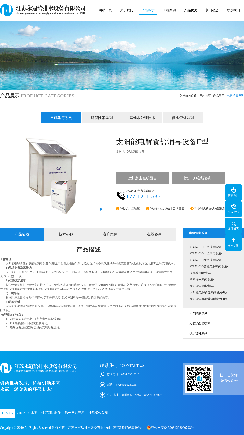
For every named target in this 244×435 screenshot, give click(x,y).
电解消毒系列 (235, 95)
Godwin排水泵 (27, 412)
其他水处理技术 (142, 118)
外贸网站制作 (51, 412)
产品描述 (22, 234)
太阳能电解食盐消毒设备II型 (209, 299)
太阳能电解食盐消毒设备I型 (208, 292)
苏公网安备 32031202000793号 (170, 427)
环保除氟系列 (102, 118)
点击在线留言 (142, 178)
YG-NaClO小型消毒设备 (206, 253)
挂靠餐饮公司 (98, 412)
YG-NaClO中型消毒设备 (206, 247)
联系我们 (233, 10)
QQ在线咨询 (197, 178)
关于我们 (126, 10)
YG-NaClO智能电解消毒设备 (209, 266)
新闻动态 (212, 10)
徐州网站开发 (74, 412)
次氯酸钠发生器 (200, 273)
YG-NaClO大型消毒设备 (206, 260)
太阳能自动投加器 (202, 286)
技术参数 (66, 234)
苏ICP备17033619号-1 (128, 427)
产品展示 (148, 10)
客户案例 (110, 234)
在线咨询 (154, 234)
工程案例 (169, 10)
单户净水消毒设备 (202, 279)
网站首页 (105, 10)
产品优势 (190, 10)
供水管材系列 (183, 118)
